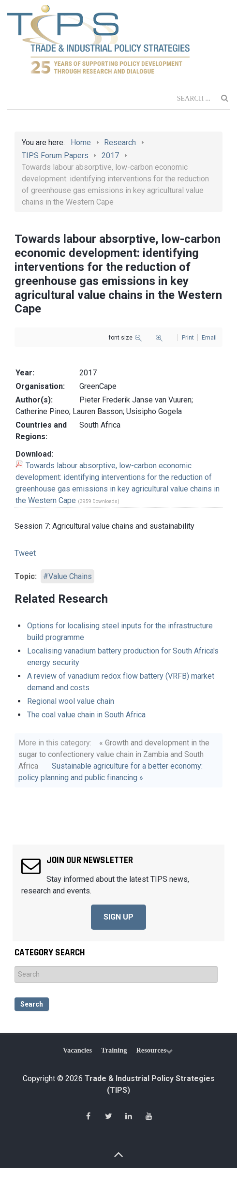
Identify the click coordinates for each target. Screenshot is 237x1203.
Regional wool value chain (70, 701)
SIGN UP (118, 916)
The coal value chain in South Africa (86, 714)
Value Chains (70, 576)
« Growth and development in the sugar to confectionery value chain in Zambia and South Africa (113, 754)
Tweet (25, 553)
